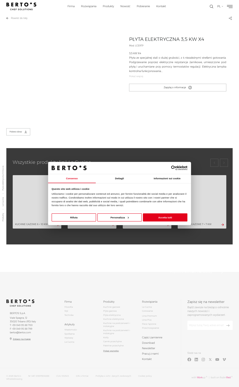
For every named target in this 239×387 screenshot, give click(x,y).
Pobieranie (143, 6)
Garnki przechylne (112, 341)
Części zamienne (152, 337)
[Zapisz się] (228, 325)
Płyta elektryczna (112, 315)
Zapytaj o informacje (178, 87)
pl (219, 6)
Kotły (105, 337)
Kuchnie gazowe (111, 307)
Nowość (125, 6)
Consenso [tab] (72, 178)
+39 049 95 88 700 (22, 325)
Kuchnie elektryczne (113, 319)
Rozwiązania (88, 6)
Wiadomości (70, 329)
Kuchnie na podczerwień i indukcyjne (116, 325)
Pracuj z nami (150, 353)
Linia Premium (149, 316)
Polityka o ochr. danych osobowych (113, 376)
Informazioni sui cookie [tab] (167, 178)
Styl (66, 311)
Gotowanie (147, 311)
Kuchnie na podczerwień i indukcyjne (116, 332)
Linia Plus (146, 320)
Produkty (108, 6)
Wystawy (68, 337)
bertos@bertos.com (20, 332)
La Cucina (3, 201)
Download (148, 342)
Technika (68, 315)
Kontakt (161, 6)
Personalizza (120, 217)
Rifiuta (74, 217)
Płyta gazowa (110, 311)
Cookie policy (145, 376)
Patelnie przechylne (113, 345)
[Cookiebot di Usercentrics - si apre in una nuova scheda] (173, 167)
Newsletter (148, 348)
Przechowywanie (150, 328)
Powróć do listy (16, 18)
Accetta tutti (165, 217)
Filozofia (68, 307)
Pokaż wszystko (111, 350)
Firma (71, 6)
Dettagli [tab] (119, 178)
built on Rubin (221, 377)
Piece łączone (149, 324)
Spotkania (69, 333)
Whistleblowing (14, 379)
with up (199, 377)
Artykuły (69, 324)
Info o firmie (82, 376)
